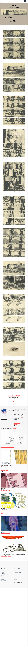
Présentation (3, 571)
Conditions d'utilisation (4, 574)
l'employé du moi (18, 564)
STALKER (3, 488)
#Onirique (2, 470)
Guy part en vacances (6, 508)
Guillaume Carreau (4, 446)
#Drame (15, 424)
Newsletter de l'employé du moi (18, 572)
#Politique (8, 490)
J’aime (13, 401)
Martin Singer (3, 466)
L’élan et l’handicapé (17, 415)
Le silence (23, 414)
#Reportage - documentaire (10, 447)
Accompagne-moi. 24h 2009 (8, 551)
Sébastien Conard (4, 509)
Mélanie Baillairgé (4, 552)
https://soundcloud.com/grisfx (14, 410)
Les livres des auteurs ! (17, 586)
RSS (15, 571)
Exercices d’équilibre (6, 465)
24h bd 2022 (3, 582)
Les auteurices (3, 573)
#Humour (19, 423)
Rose (2, 489)
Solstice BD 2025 (3, 579)
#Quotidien (5, 490)
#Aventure (16, 423)
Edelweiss (3, 531)
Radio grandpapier (17, 583)
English (15, 579)
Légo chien (4, 445)
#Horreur (2, 447)
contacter (4, 418)
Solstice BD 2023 (3, 581)
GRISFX (17, 7)
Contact (2, 575)
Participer (2, 572)
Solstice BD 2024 (3, 580)
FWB (5, 576)
